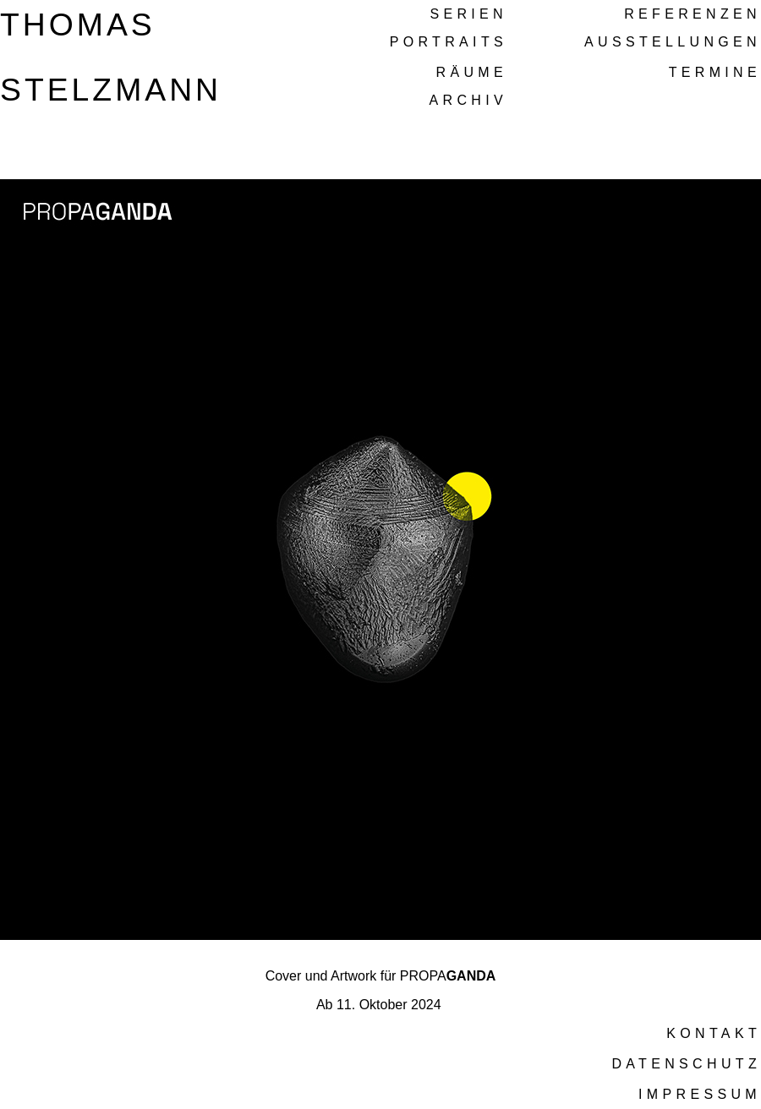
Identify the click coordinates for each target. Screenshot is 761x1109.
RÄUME (471, 72)
